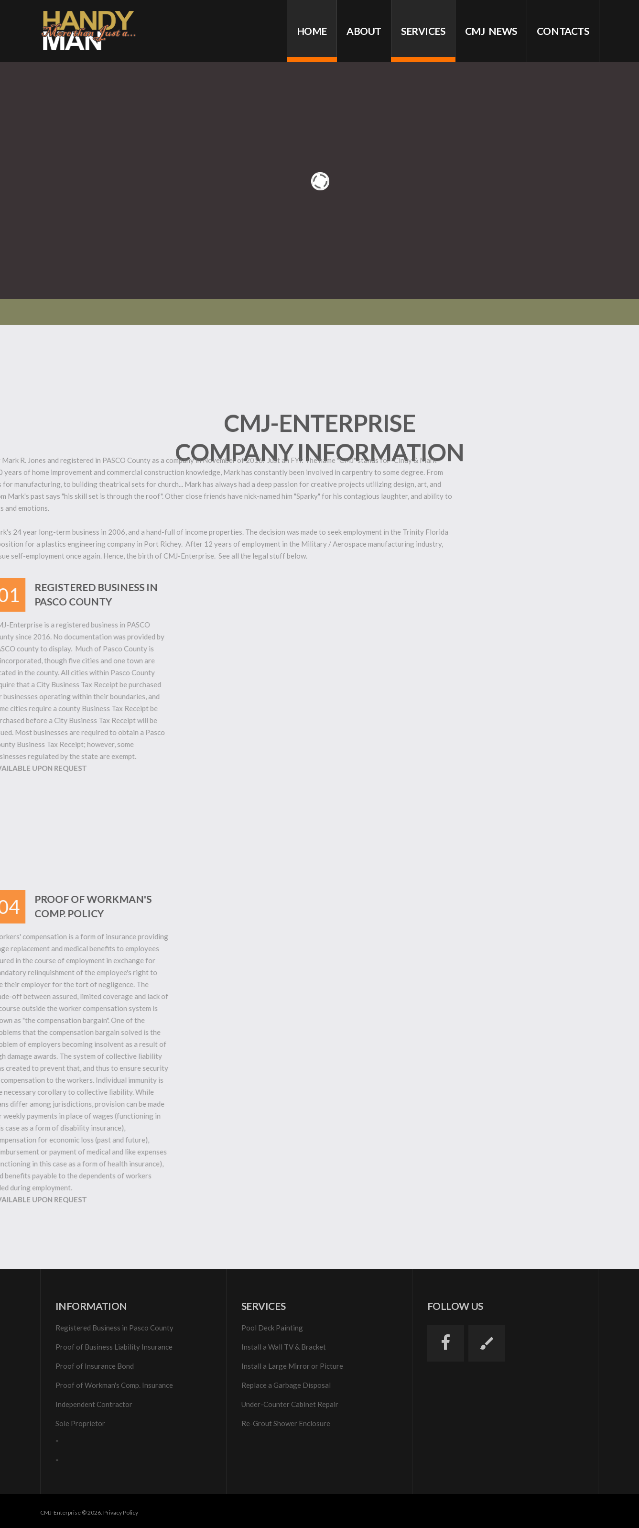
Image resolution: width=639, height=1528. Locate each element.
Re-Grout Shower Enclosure (285, 1423)
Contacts (563, 31)
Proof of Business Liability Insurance (114, 1346)
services (423, 31)
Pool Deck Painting (272, 1327)
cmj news (491, 31)
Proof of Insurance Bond (94, 1366)
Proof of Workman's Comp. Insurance (114, 1385)
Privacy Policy (120, 1512)
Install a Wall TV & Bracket (283, 1346)
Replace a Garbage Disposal (286, 1385)
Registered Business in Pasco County (114, 1327)
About (364, 31)
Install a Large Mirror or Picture (292, 1366)
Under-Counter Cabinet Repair (289, 1404)
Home (312, 31)
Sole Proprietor (80, 1423)
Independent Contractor (93, 1404)
